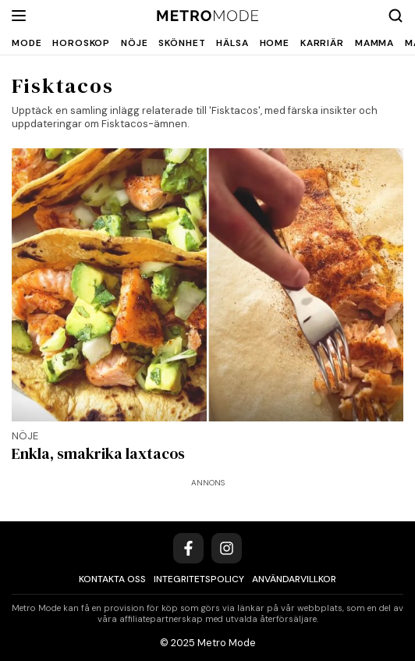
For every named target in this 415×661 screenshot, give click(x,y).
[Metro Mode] (208, 16)
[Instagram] (226, 548)
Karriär (322, 43)
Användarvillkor (294, 579)
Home (274, 43)
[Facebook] (188, 548)
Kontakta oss (112, 579)
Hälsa (232, 43)
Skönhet (181, 43)
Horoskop (81, 43)
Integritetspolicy (199, 579)
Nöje (134, 43)
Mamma (374, 43)
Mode (26, 43)
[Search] (395, 15)
